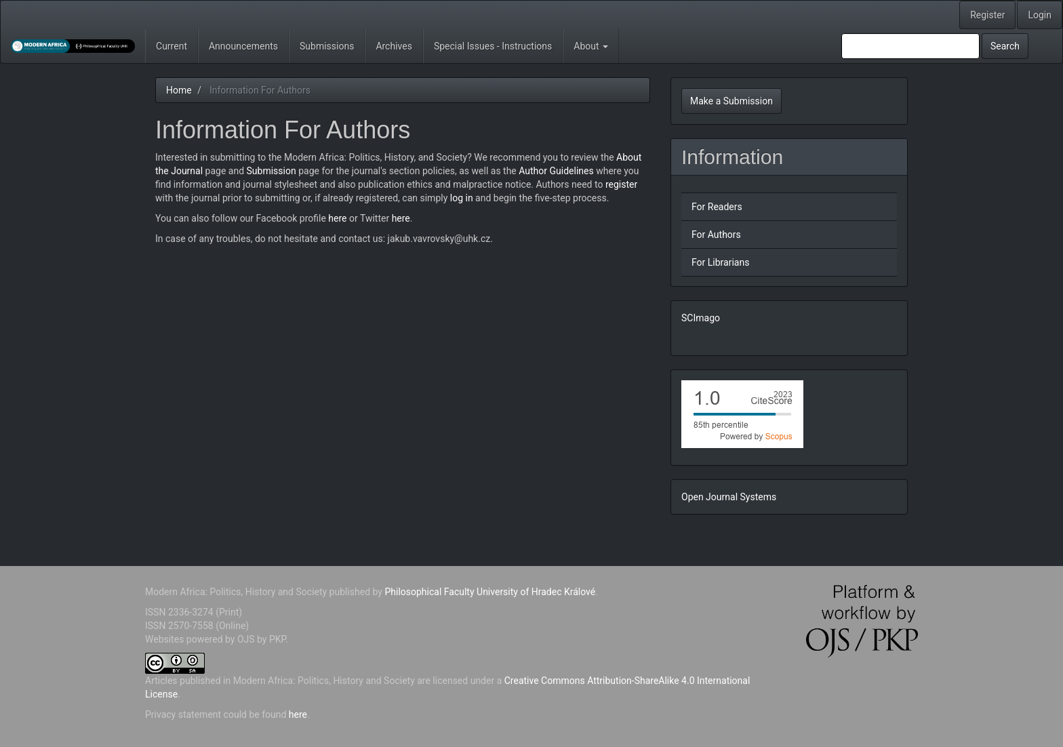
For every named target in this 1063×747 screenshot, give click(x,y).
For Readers (716, 206)
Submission (271, 170)
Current (171, 46)
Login (1039, 14)
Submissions (327, 46)
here (337, 218)
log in (461, 198)
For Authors (716, 234)
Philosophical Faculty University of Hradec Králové (488, 591)
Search (1005, 46)
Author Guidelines (556, 170)
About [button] (591, 46)
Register (987, 14)
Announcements (243, 46)
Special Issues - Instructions (493, 46)
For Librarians (720, 262)
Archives (394, 46)
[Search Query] (910, 46)
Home (179, 90)
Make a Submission (731, 101)
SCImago (700, 317)
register (621, 184)
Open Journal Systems (728, 496)
